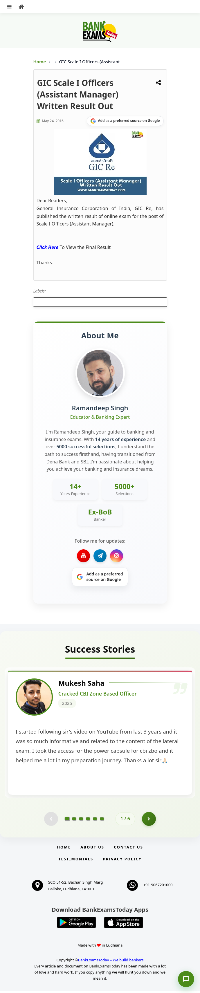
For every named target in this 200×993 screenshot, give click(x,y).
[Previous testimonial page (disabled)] (51, 820)
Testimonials (75, 860)
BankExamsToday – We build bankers (111, 961)
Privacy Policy (122, 860)
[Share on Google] (125, 121)
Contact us (128, 848)
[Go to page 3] (81, 820)
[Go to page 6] (102, 820)
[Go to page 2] (74, 820)
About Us (92, 848)
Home (39, 61)
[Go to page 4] (88, 820)
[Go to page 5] (95, 820)
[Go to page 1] (67, 820)
